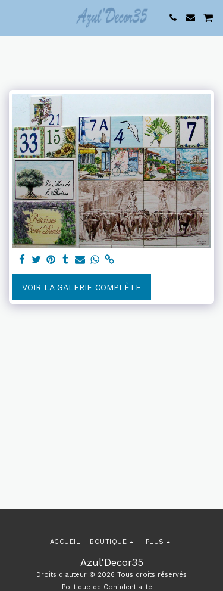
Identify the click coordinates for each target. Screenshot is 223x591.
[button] (13, 17)
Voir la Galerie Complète (81, 287)
